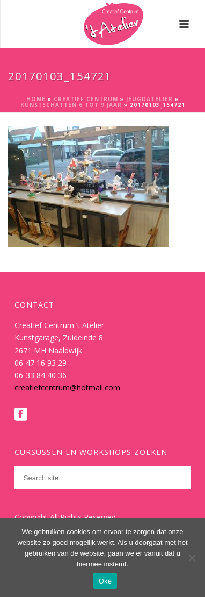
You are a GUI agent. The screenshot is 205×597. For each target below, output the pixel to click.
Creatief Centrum (86, 99)
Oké (105, 581)
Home (36, 99)
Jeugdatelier (149, 99)
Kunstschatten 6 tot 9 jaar (71, 105)
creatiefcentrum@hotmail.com (67, 387)
